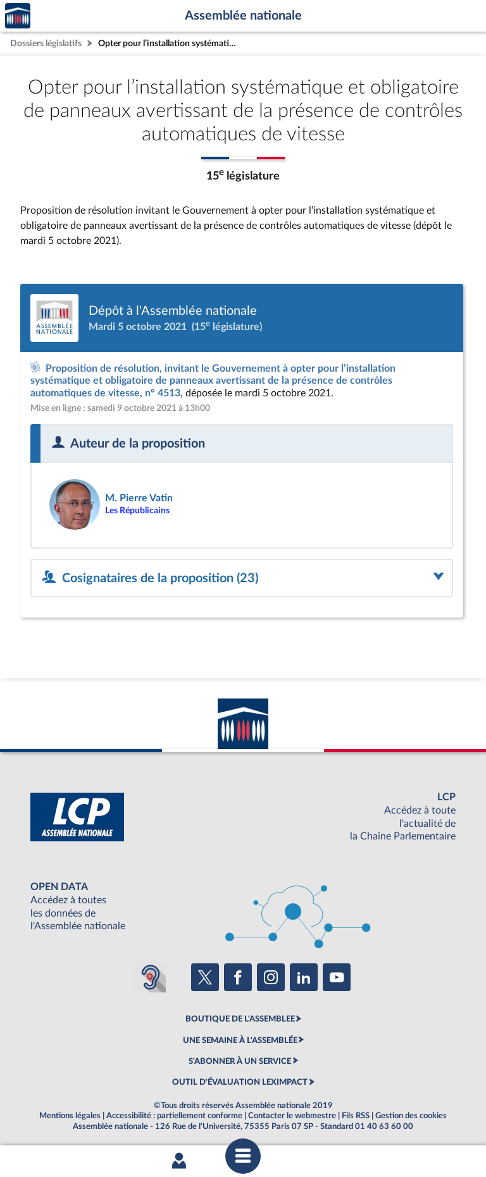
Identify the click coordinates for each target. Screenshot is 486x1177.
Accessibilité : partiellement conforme (174, 1115)
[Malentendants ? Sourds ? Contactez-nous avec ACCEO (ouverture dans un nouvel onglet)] (150, 977)
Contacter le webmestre (292, 1115)
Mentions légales (70, 1115)
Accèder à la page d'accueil (17, 16)
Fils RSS (356, 1115)
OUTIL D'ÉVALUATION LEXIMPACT (240, 1082)
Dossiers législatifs (46, 43)
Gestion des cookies (411, 1115)
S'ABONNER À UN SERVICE (240, 1061)
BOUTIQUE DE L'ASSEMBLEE (240, 1019)
